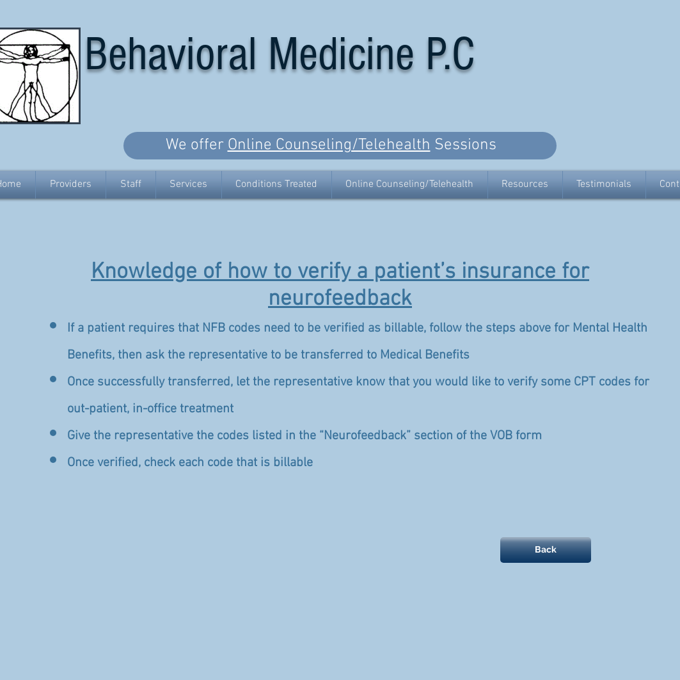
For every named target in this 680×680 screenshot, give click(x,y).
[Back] (545, 550)
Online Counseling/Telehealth (329, 145)
